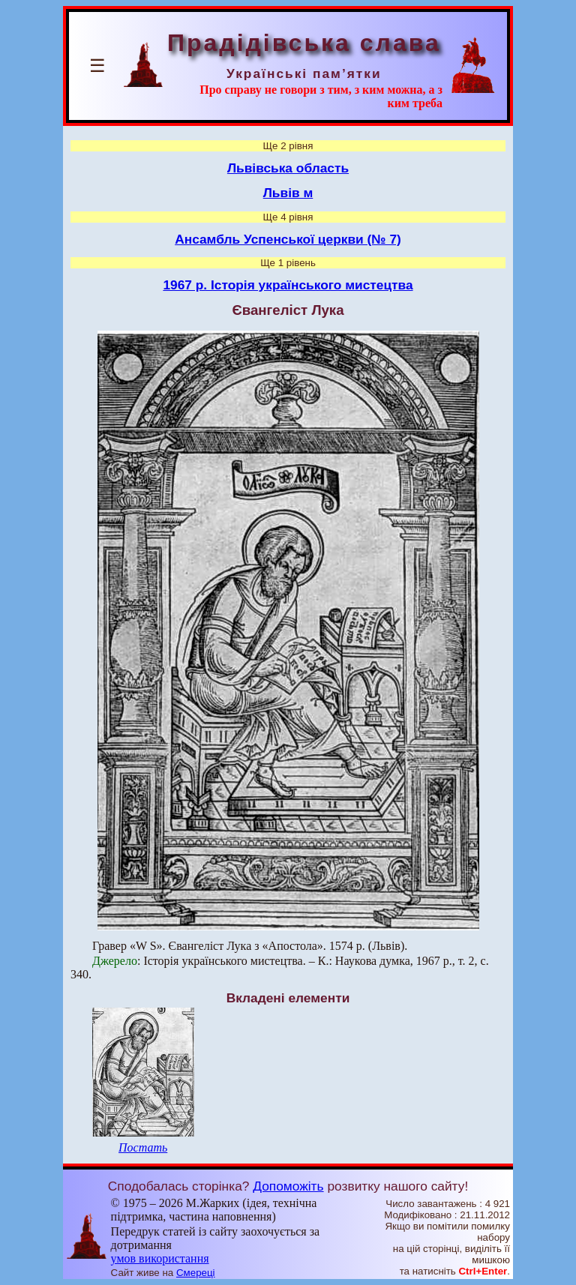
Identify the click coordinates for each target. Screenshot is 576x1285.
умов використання (160, 1258)
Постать (142, 1147)
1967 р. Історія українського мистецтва (287, 284)
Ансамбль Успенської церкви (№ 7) (288, 239)
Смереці (195, 1272)
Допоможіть (288, 1186)
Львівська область (288, 167)
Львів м (288, 192)
